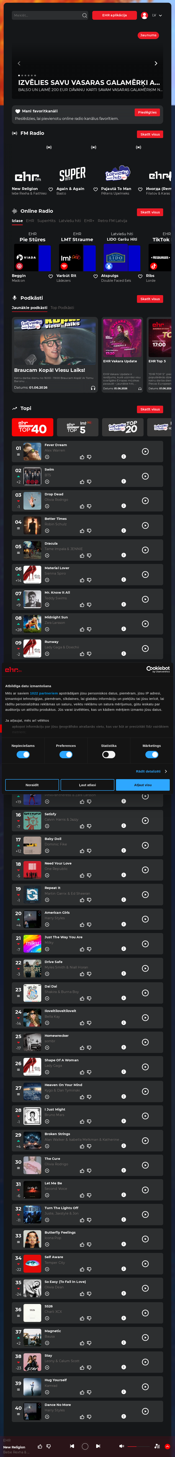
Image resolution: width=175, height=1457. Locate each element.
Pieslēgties (147, 112)
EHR (30, 221)
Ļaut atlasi (87, 785)
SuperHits (46, 221)
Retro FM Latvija (112, 221)
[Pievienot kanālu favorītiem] (50, 189)
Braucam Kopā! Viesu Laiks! (49, 370)
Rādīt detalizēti (148, 771)
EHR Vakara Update (120, 361)
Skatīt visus (150, 134)
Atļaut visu (143, 785)
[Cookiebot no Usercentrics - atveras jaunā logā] (150, 669)
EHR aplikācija (114, 15)
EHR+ (89, 221)
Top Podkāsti (62, 308)
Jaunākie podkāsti (29, 308)
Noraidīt (32, 785)
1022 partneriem (44, 693)
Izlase (17, 221)
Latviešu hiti (70, 221)
